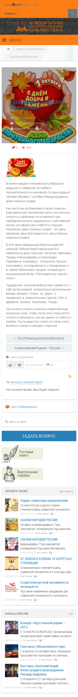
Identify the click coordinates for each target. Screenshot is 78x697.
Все (71, 613)
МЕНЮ (12, 40)
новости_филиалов (28, 129)
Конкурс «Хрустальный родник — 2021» (43, 625)
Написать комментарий (26, 382)
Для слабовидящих (24, 407)
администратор (13, 640)
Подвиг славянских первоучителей (44, 500)
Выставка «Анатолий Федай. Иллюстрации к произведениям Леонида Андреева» (41, 670)
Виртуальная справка (27, 473)
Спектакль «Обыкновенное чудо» (43, 646)
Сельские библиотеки (29, 123)
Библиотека (26, 513)
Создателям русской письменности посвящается (44, 584)
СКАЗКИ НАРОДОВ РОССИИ (38, 520)
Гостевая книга (26, 453)
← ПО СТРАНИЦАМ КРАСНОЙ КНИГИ (39, 338)
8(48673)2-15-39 (26, 4)
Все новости (66, 491)
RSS (70, 377)
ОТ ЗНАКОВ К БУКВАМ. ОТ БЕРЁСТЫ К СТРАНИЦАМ (46, 560)
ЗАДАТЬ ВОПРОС (39, 436)
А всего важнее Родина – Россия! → (39, 348)
